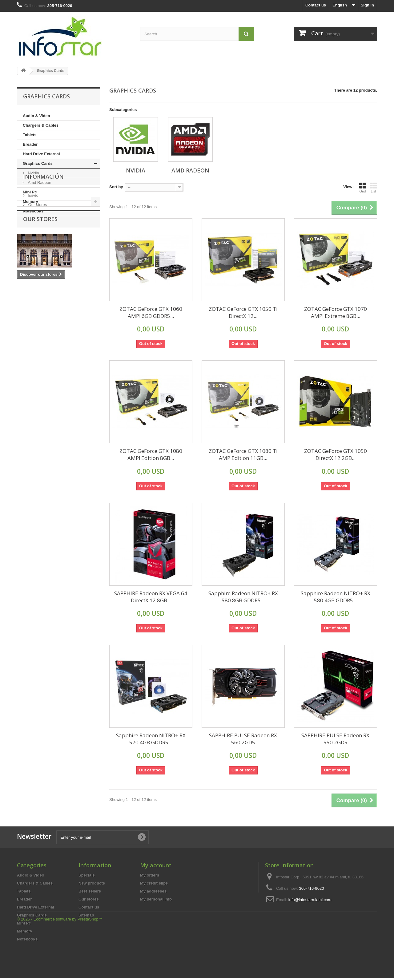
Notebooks (33, 211)
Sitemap (86, 915)
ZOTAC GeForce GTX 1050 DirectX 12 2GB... (335, 454)
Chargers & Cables (40, 125)
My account (155, 865)
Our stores (37, 260)
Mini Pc (30, 192)
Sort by (116, 186)
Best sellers (89, 891)
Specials (86, 875)
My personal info (156, 899)
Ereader (30, 144)
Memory (30, 201)
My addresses (153, 891)
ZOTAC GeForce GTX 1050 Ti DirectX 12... (243, 312)
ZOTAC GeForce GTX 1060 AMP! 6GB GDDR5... (150, 312)
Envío (32, 251)
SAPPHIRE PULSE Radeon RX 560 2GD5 (243, 739)
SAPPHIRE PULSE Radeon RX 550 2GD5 (335, 739)
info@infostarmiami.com (310, 899)
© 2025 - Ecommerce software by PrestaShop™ (60, 961)
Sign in (367, 5)
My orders (149, 875)
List (373, 187)
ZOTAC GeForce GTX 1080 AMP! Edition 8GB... (150, 454)
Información (43, 234)
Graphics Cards (38, 163)
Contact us (315, 5)
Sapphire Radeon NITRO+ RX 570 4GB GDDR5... (151, 739)
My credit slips (154, 883)
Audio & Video (36, 115)
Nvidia (33, 173)
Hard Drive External (41, 154)
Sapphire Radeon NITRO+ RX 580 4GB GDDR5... (335, 597)
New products (91, 883)
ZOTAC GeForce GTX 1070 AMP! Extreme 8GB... (335, 312)
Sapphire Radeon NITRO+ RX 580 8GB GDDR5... (243, 597)
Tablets (30, 135)
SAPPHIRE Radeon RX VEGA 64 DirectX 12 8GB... (150, 597)
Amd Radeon (39, 182)
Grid (362, 187)
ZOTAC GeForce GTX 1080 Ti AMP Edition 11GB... (243, 454)
